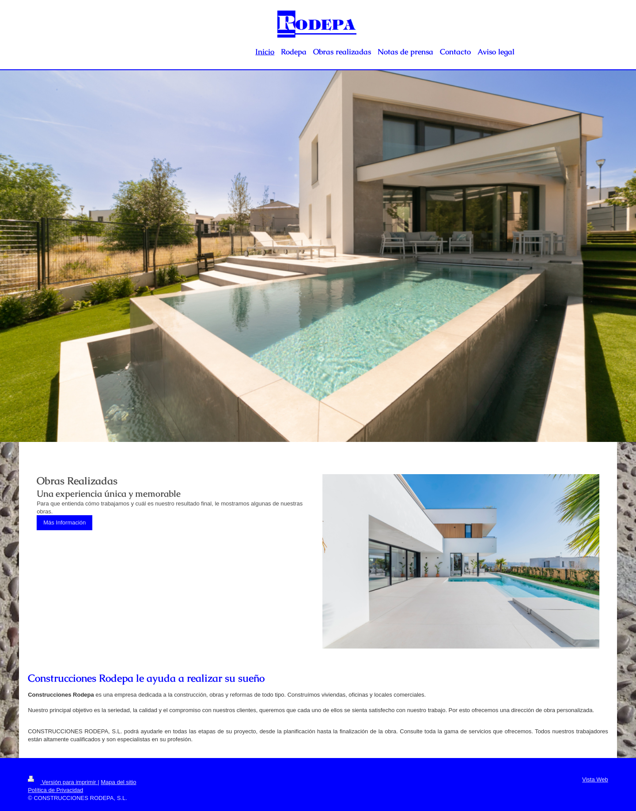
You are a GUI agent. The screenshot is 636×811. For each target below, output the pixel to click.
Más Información (64, 522)
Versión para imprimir (63, 782)
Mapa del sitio (118, 782)
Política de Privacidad (55, 790)
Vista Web (595, 779)
